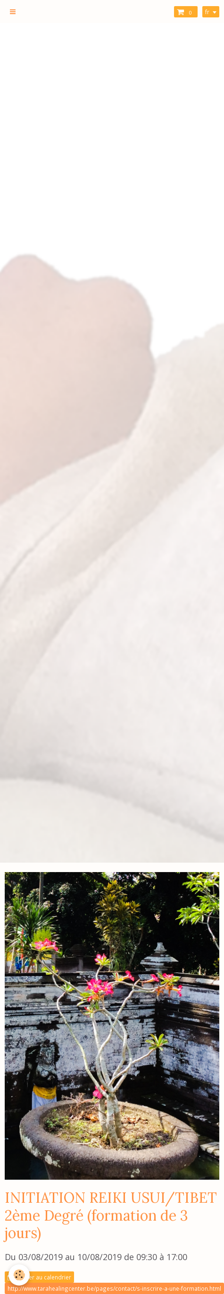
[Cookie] (19, 1275)
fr (207, 12)
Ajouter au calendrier (39, 1277)
